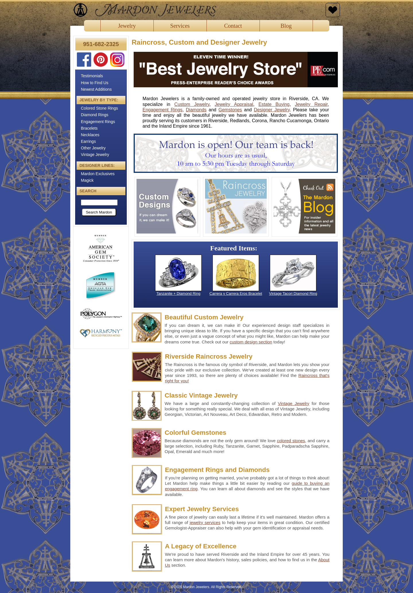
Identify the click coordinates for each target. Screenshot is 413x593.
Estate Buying (273, 104)
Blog (286, 26)
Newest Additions (96, 89)
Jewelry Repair (311, 104)
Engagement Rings (98, 121)
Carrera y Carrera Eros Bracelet (235, 293)
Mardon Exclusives (98, 173)
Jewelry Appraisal (234, 104)
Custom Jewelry (191, 104)
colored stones (291, 440)
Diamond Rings (94, 114)
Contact (233, 26)
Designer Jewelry (272, 109)
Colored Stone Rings (99, 108)
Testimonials (92, 76)
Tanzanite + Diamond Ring (178, 293)
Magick (87, 180)
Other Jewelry (93, 148)
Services (180, 26)
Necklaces (90, 135)
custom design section (251, 341)
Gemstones (230, 109)
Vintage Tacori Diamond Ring (293, 293)
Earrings (88, 141)
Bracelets (89, 128)
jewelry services (205, 522)
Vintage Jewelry (95, 154)
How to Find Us (94, 82)
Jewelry (127, 26)
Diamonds (196, 109)
